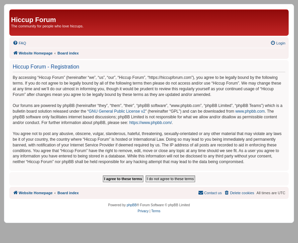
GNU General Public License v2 (117, 111)
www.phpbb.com (250, 111)
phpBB (132, 205)
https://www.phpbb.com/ (150, 122)
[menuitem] (19, 43)
